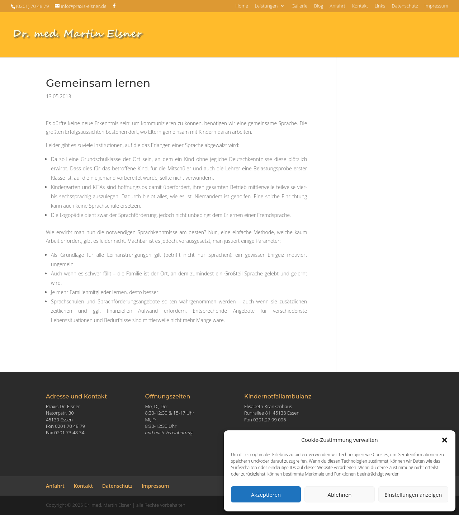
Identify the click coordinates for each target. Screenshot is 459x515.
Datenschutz (405, 6)
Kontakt (360, 6)
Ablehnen (340, 494)
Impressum (436, 6)
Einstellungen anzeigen (413, 494)
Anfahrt (337, 6)
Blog (318, 6)
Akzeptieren (266, 494)
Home (241, 6)
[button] (444, 440)
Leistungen (266, 6)
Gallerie (299, 6)
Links (379, 6)
